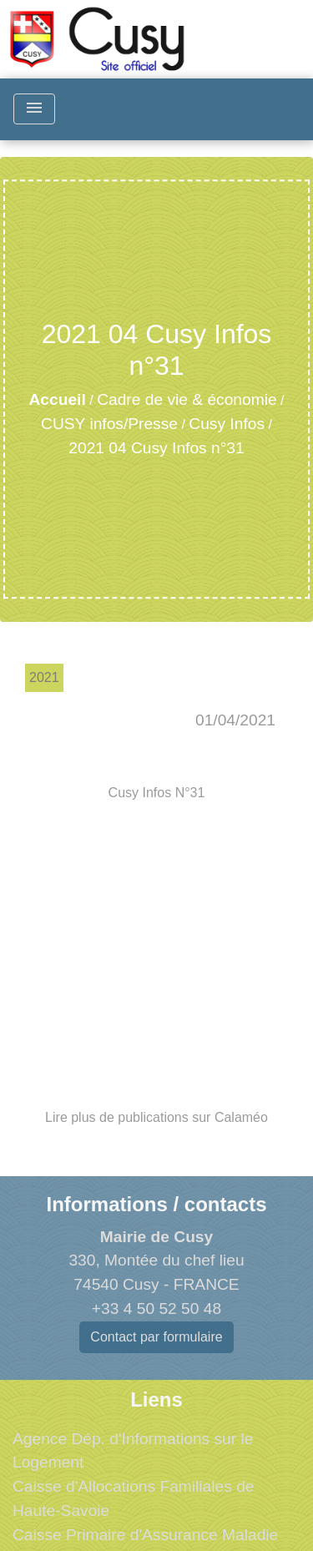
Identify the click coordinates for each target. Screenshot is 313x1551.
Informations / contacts (156, 1204)
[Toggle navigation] (34, 108)
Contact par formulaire (156, 1337)
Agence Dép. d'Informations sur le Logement (133, 1451)
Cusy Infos (227, 423)
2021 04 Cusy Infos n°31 (156, 448)
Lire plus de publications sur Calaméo (156, 1117)
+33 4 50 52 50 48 (156, 1308)
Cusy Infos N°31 (157, 793)
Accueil (57, 399)
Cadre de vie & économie (186, 399)
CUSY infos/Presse (109, 423)
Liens (156, 1399)
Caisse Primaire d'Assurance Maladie (145, 1534)
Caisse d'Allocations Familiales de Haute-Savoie (133, 1498)
